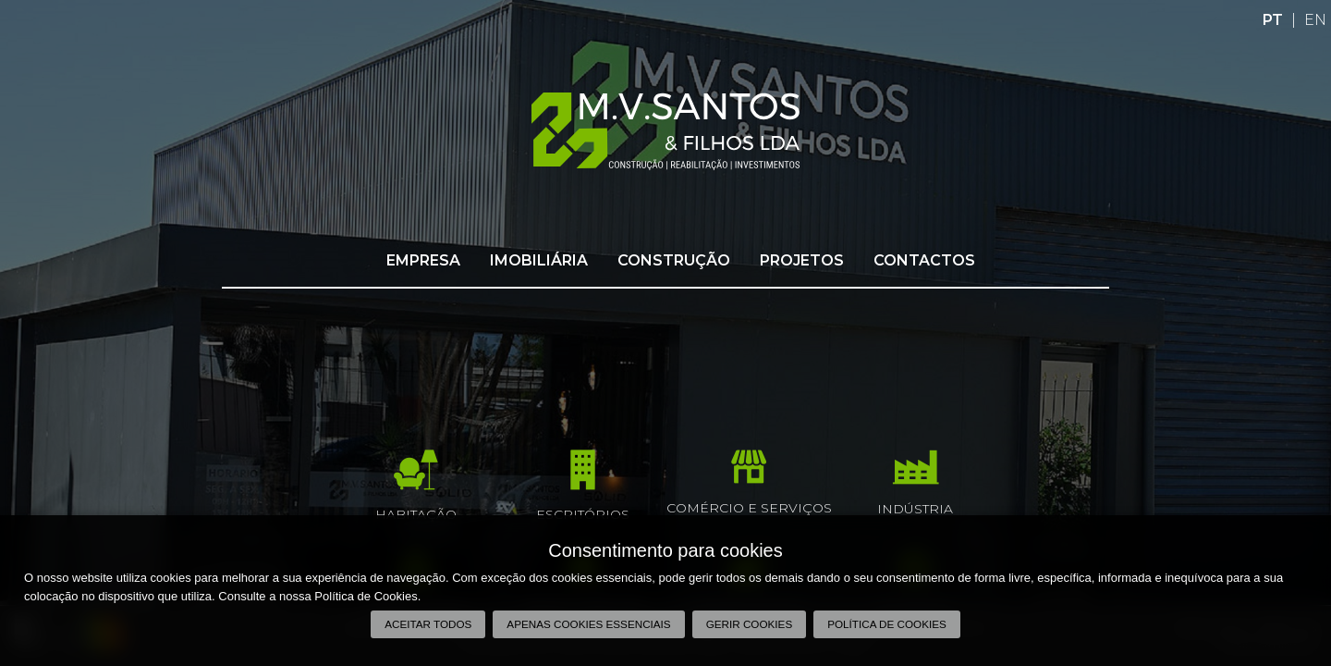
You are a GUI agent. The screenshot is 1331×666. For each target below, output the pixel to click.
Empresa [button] (423, 260)
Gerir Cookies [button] (749, 624)
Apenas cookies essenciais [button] (588, 624)
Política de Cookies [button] (886, 624)
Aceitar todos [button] (428, 624)
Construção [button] (673, 260)
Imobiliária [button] (539, 260)
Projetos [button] (802, 260)
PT (1273, 20)
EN (1315, 20)
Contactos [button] (924, 260)
